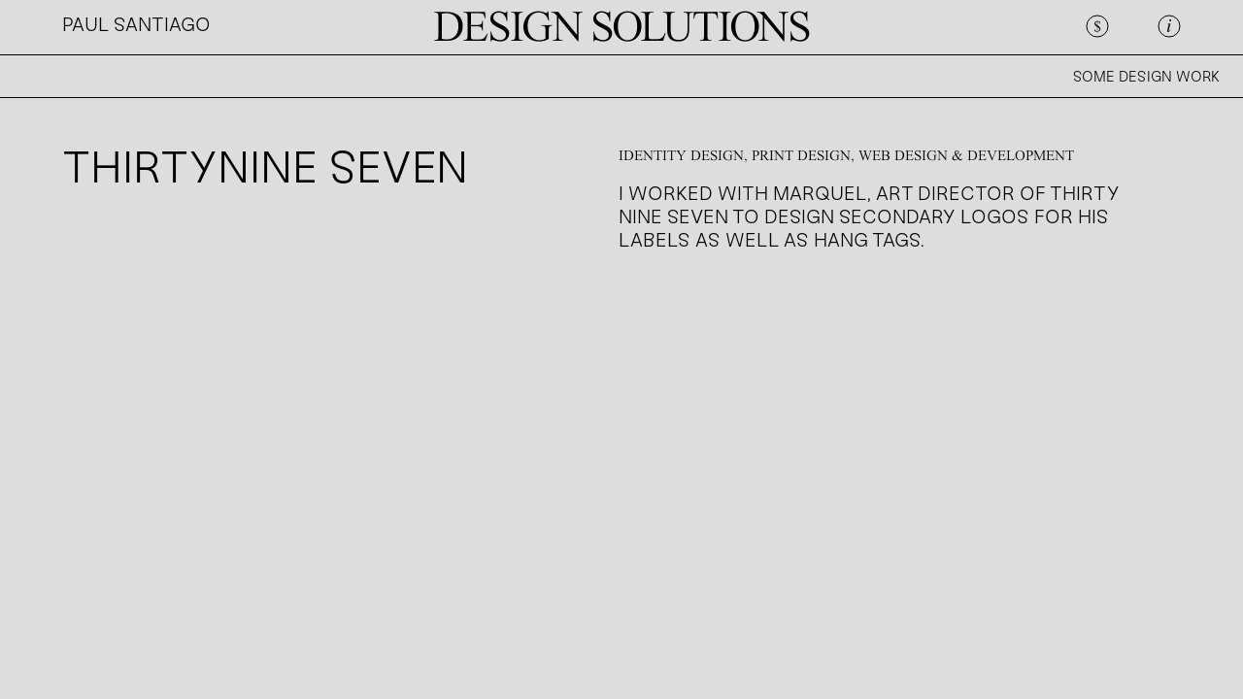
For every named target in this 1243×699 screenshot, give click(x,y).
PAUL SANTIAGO (136, 26)
